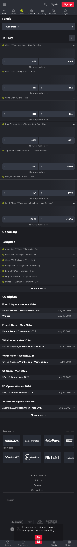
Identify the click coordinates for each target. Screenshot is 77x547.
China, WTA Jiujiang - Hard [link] (16, 98)
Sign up (68, 4)
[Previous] (67, 431)
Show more (38, 288)
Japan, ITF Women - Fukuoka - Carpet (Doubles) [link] (26, 150)
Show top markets (38, 67)
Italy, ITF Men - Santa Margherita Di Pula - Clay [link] (25, 124)
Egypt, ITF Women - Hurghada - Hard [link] (21, 276)
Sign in (54, 4)
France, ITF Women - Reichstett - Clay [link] (21, 282)
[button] (38, 45)
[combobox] (9, 500)
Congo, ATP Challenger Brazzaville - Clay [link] (22, 265)
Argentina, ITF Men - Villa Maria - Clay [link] (21, 249)
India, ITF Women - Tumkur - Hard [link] (19, 177)
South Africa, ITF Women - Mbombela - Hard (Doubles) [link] (29, 203)
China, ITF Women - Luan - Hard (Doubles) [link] (23, 45)
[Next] (72, 431)
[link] (4, 12)
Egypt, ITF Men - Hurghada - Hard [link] (19, 271)
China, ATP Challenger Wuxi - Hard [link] (20, 71)
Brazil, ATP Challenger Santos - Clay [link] (20, 255)
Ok (38, 537)
